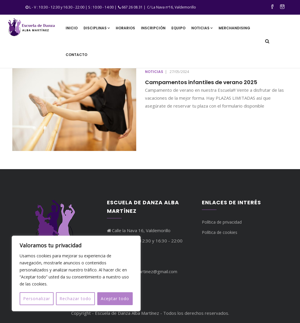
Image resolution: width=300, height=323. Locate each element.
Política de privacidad (222, 222)
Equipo (178, 27)
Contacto (76, 54)
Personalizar (36, 298)
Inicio (72, 27)
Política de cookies (219, 232)
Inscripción (153, 27)
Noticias (202, 27)
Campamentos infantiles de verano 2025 (201, 82)
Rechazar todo (75, 298)
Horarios (125, 27)
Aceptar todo (115, 298)
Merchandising (234, 27)
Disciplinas (96, 27)
